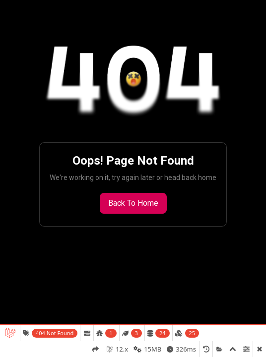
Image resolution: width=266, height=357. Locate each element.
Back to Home (133, 203)
